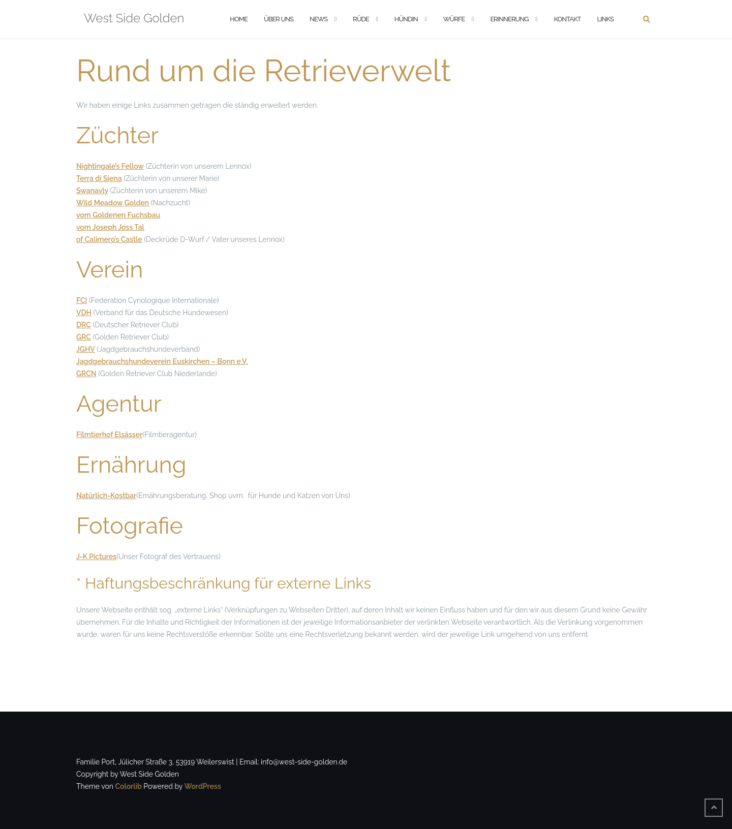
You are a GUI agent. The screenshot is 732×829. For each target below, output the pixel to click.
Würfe (454, 19)
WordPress (203, 786)
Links (605, 19)
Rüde (361, 19)
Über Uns (278, 19)
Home (239, 19)
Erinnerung (509, 19)
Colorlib (128, 786)
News (318, 19)
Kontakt (567, 19)
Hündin (406, 19)
